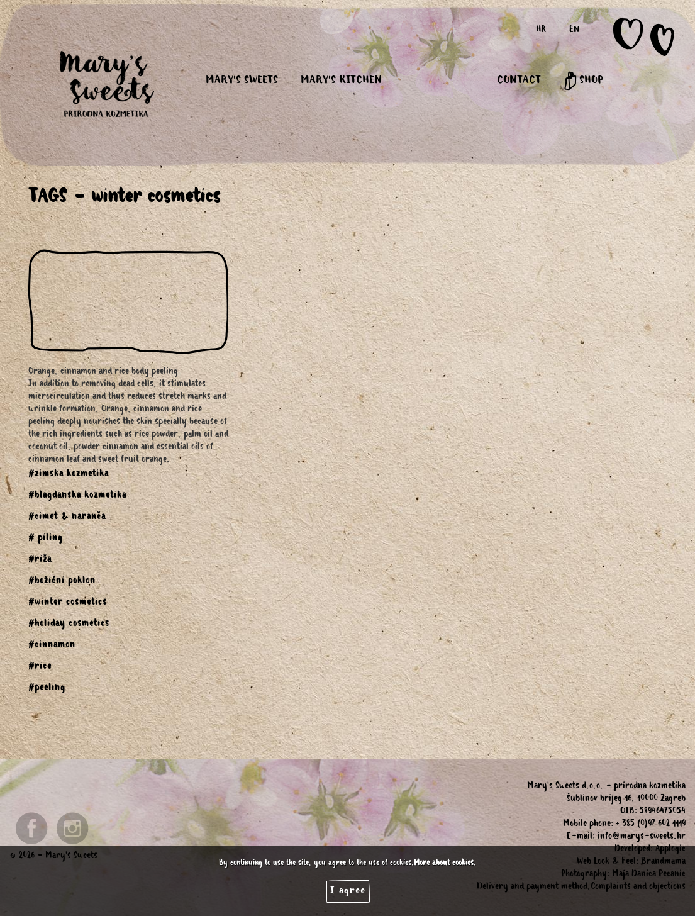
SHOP (583, 81)
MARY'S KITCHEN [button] (341, 81)
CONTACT (519, 81)
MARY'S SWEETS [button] (242, 81)
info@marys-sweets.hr (642, 837)
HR (541, 30)
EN (574, 30)
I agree (347, 891)
